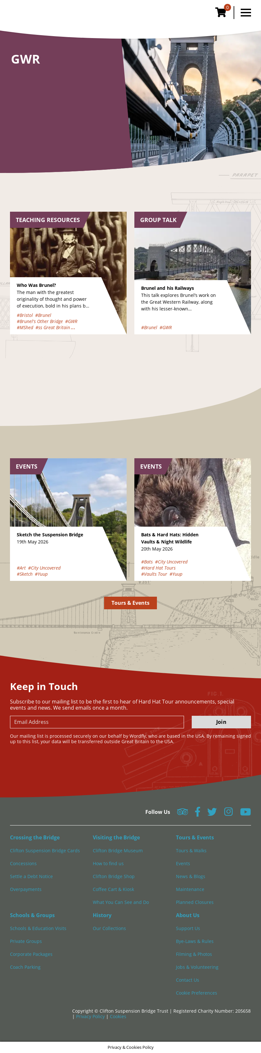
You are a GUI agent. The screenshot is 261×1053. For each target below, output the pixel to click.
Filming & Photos (194, 954)
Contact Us (187, 980)
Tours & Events (130, 602)
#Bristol (25, 315)
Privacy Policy (91, 1016)
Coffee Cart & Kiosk (113, 889)
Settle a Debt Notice (31, 876)
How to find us (108, 863)
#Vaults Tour (154, 574)
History (102, 915)
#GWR (71, 321)
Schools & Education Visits (38, 928)
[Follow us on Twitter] (212, 814)
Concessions (23, 863)
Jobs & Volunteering (197, 967)
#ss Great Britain (52, 327)
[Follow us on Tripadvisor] (182, 814)
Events (183, 863)
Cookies (118, 1016)
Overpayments (26, 889)
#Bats (147, 562)
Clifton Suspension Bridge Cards (45, 850)
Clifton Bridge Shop (114, 876)
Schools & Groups (32, 915)
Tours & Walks (191, 850)
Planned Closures (195, 902)
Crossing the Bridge (35, 837)
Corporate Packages (31, 954)
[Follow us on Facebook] (197, 814)
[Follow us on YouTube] (245, 814)
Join (221, 721)
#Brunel (43, 315)
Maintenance (190, 889)
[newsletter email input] (97, 722)
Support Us (188, 928)
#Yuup (41, 574)
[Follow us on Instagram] (228, 814)
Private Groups (26, 941)
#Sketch (25, 574)
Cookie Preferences (196, 993)
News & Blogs (190, 876)
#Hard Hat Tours (158, 568)
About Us (187, 915)
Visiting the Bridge (116, 837)
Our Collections (109, 928)
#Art (21, 568)
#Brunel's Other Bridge (40, 321)
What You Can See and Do (121, 902)
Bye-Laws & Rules (195, 941)
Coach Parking (25, 967)
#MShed (25, 327)
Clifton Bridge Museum (118, 850)
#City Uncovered (44, 568)
